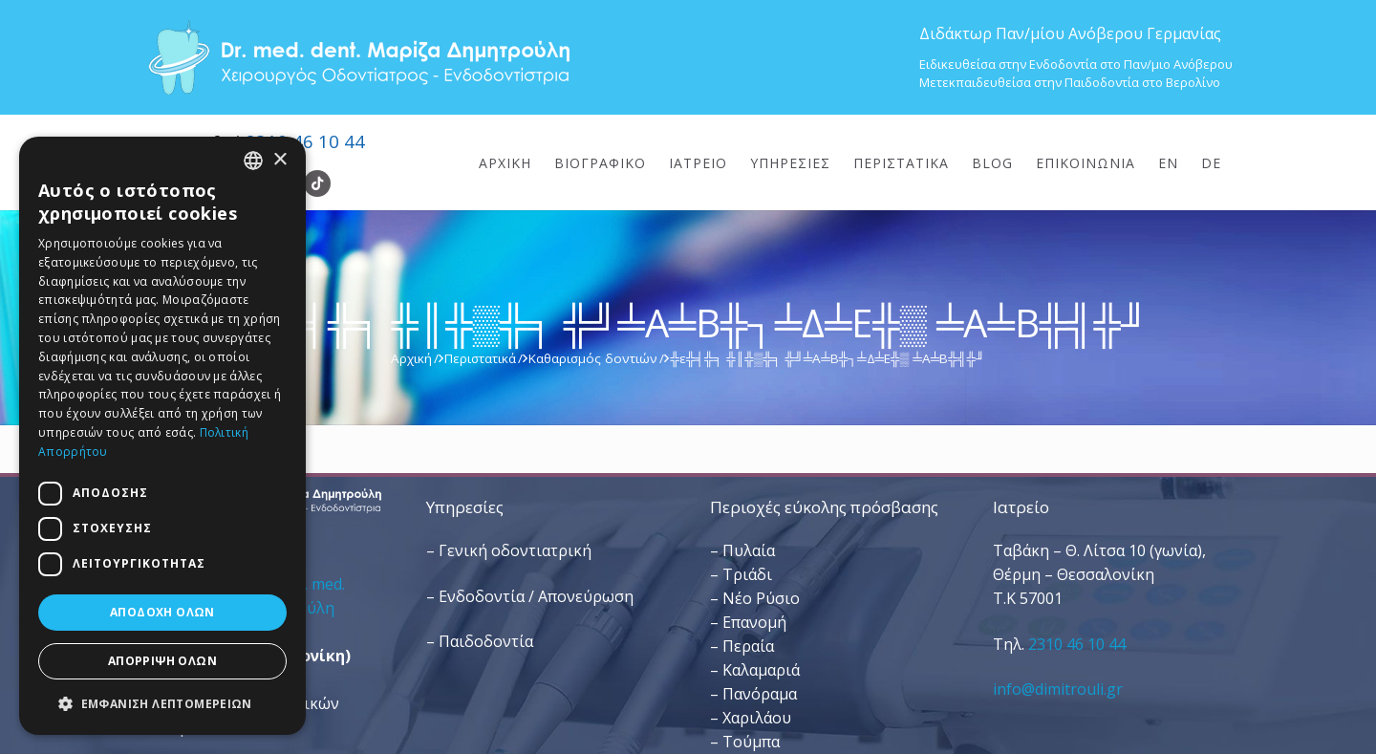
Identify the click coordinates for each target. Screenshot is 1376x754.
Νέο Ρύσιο (761, 598)
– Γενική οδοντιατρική (508, 550)
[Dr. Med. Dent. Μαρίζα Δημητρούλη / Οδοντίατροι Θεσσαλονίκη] (358, 57)
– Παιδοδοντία (479, 641)
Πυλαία (748, 550)
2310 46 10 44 (305, 141)
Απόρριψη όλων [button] (162, 661)
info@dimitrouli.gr (1058, 689)
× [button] (279, 160)
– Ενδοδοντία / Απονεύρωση (530, 596)
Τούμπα (751, 741)
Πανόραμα (759, 693)
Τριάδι (747, 574)
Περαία (748, 646)
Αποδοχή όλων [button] (162, 612)
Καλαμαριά (761, 669)
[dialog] (162, 436)
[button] (162, 704)
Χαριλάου (756, 717)
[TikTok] (317, 183)
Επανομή (754, 622)
